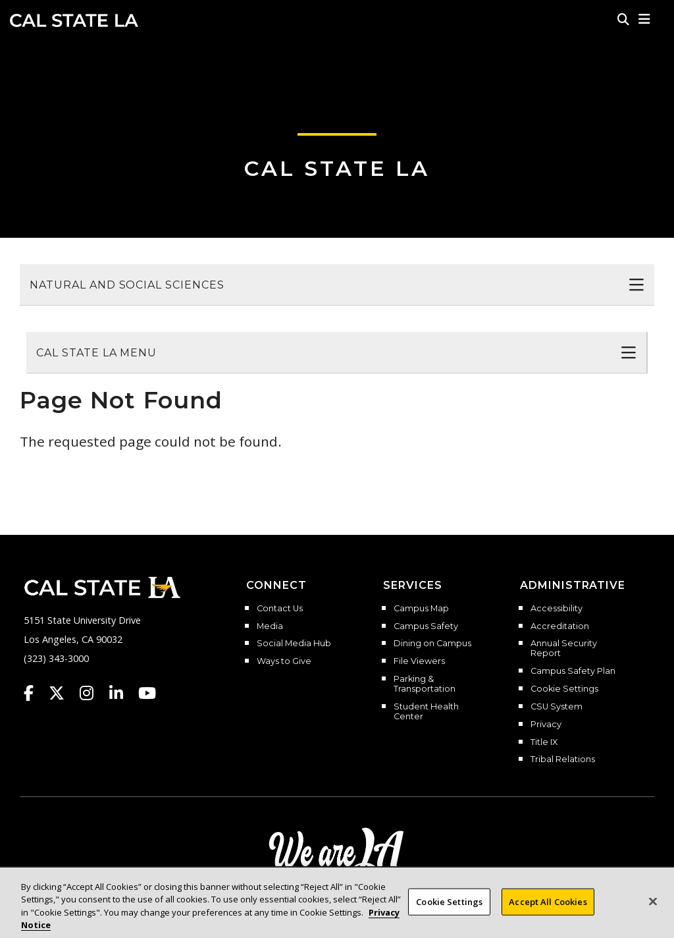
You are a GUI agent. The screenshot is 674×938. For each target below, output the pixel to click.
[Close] (652, 907)
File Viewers (419, 661)
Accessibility (557, 608)
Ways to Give (284, 661)
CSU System (557, 706)
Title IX (544, 742)
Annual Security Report (564, 648)
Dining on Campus (432, 643)
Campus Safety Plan (573, 671)
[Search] (623, 19)
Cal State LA (74, 20)
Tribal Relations (563, 759)
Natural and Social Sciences (127, 285)
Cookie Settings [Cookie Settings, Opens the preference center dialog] (449, 907)
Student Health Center (426, 711)
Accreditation (560, 626)
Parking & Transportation (424, 684)
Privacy (546, 724)
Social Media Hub (294, 643)
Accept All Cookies (547, 907)
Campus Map (421, 608)
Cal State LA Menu (96, 352)
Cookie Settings (564, 689)
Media (270, 626)
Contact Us (280, 608)
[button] (644, 19)
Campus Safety (426, 626)
